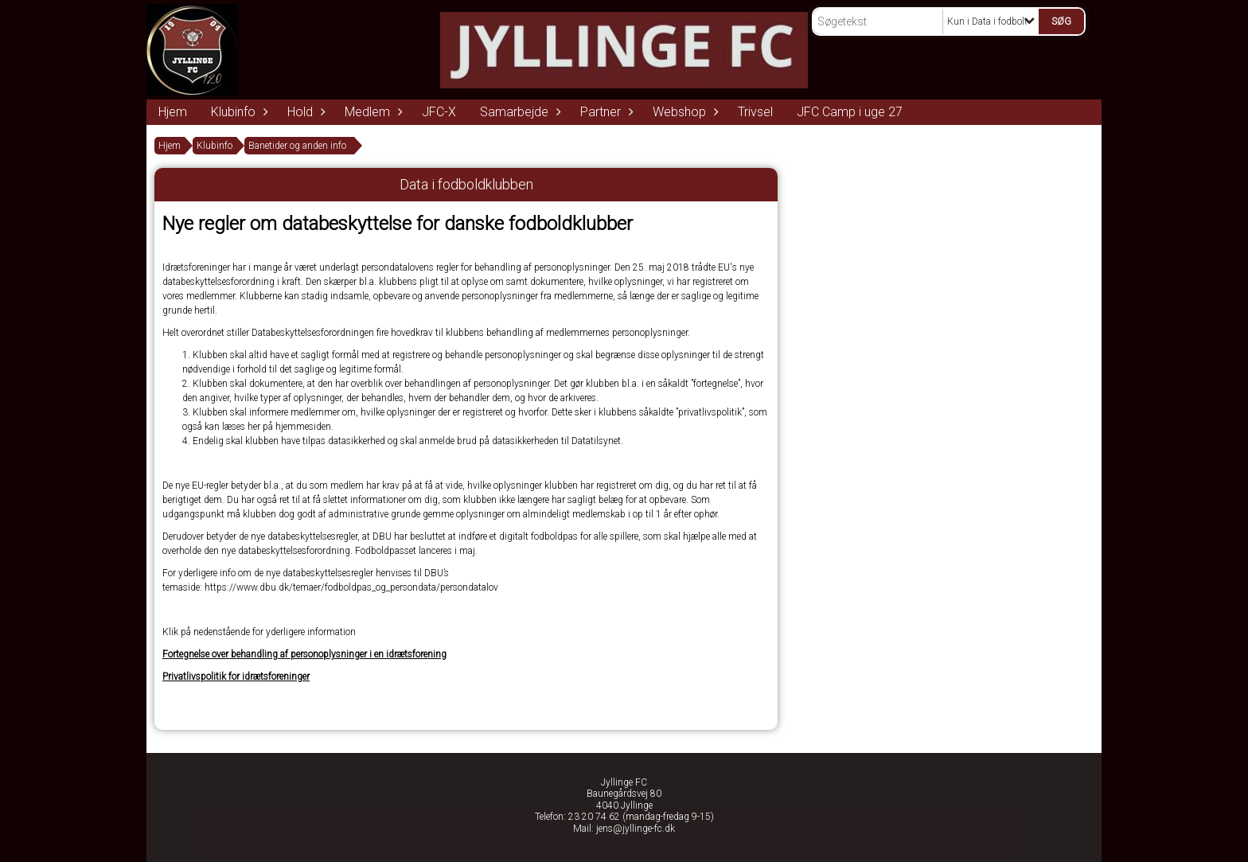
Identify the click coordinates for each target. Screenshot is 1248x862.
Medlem (371, 111)
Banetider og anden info (297, 145)
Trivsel (755, 111)
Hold (304, 111)
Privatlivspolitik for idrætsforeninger (236, 676)
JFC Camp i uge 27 (850, 111)
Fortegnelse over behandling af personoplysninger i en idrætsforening (304, 654)
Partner (604, 111)
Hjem (172, 111)
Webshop (683, 111)
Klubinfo (237, 111)
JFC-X (439, 111)
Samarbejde (518, 111)
